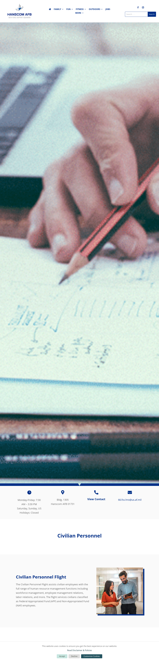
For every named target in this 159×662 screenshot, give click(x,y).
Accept (62, 656)
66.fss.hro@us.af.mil (129, 499)
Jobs (107, 9)
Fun (68, 9)
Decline (74, 656)
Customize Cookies (92, 656)
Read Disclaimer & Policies (79, 650)
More (78, 13)
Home (50, 9)
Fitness (80, 9)
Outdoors (94, 9)
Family (57, 9)
